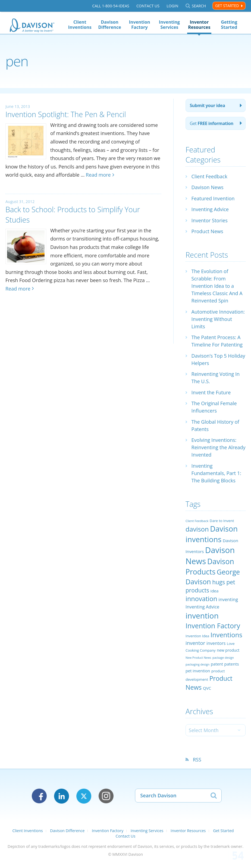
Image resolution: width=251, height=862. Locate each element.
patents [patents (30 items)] (231, 664)
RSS (197, 759)
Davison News (208, 187)
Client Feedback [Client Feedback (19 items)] (197, 521)
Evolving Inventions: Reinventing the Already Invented (219, 447)
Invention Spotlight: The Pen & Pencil (65, 114)
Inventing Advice (210, 209)
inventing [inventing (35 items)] (228, 599)
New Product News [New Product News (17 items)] (198, 658)
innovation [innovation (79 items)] (201, 598)
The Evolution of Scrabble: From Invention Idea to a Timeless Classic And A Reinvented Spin (217, 286)
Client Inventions (80, 24)
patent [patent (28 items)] (217, 664)
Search (199, 5)
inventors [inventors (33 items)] (215, 643)
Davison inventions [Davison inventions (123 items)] (212, 534)
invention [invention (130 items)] (202, 615)
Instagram (106, 796)
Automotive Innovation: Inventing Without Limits (218, 319)
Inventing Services (169, 24)
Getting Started (229, 24)
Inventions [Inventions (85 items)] (226, 634)
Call (110, 5)
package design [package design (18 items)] (223, 657)
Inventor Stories (210, 220)
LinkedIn (61, 796)
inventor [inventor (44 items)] (195, 642)
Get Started (227, 5)
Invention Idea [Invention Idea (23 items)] (197, 635)
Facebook (39, 796)
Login (172, 5)
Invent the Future (211, 392)
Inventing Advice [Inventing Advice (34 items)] (202, 607)
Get (211, 123)
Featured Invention (213, 198)
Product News (207, 231)
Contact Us (147, 5)
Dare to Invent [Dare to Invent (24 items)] (222, 520)
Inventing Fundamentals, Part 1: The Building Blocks (216, 473)
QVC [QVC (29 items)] (207, 688)
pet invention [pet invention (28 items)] (198, 670)
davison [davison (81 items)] (197, 529)
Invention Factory (139, 24)
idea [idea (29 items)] (215, 591)
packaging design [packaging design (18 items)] (197, 664)
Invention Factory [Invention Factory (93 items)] (213, 625)
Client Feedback (209, 176)
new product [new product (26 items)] (228, 650)
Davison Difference (109, 24)
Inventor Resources (199, 24)
